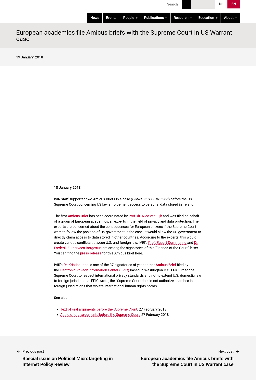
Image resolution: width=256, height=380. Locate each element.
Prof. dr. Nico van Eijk (145, 216)
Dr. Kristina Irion (75, 265)
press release (90, 253)
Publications (154, 18)
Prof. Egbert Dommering (167, 242)
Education (206, 18)
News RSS (210, 4)
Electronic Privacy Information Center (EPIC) (94, 270)
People (128, 18)
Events (111, 18)
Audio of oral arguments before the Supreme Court (100, 315)
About (229, 18)
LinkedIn (203, 4)
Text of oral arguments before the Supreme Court (98, 309)
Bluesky (195, 4)
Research (181, 18)
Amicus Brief (78, 216)
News (94, 18)
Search (186, 4)
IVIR (66, 11)
